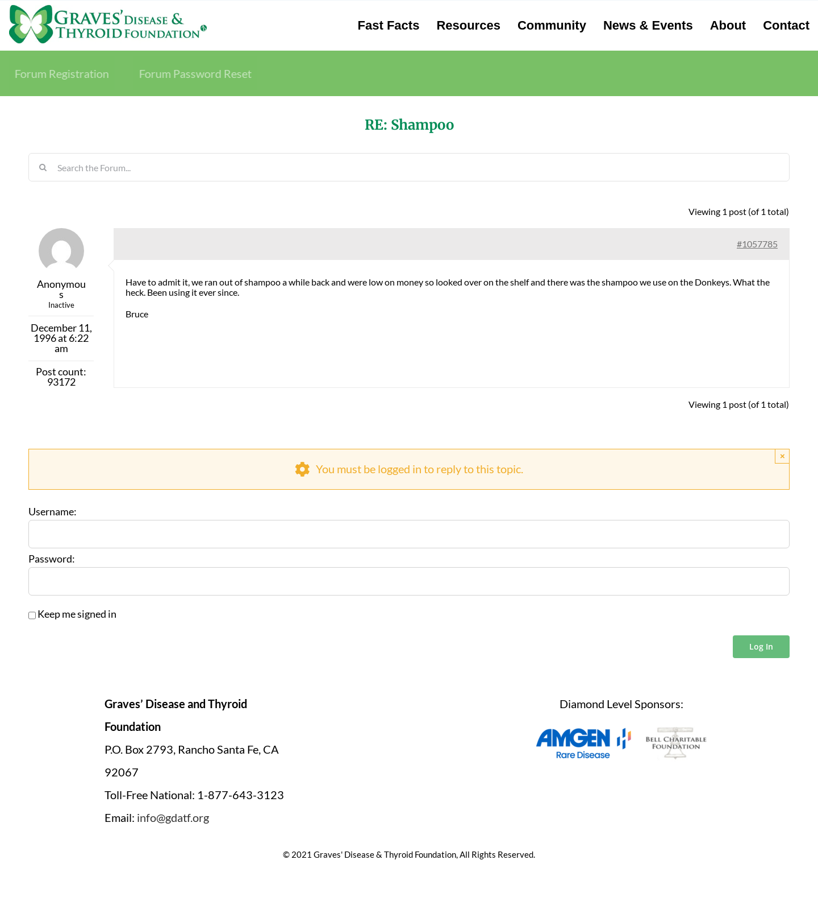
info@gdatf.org (173, 817)
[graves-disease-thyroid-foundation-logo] (108, 8)
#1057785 (757, 243)
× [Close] (782, 456)
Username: (52, 512)
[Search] (42, 167)
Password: (51, 559)
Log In (761, 646)
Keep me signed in (76, 614)
